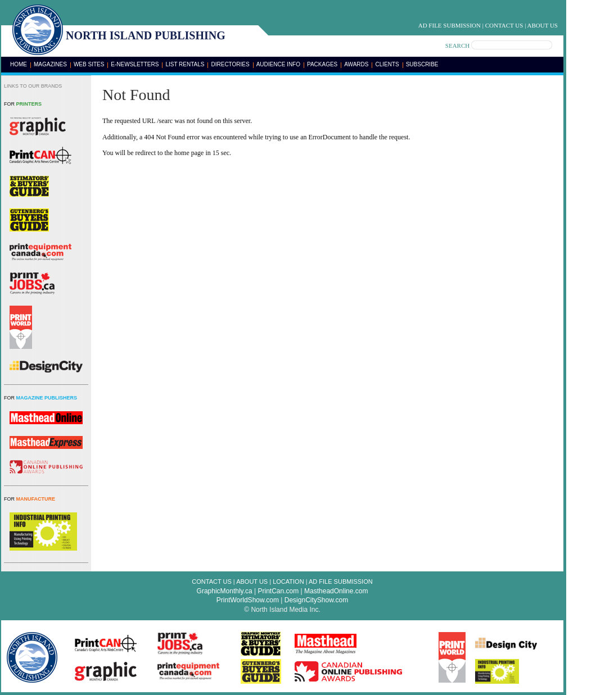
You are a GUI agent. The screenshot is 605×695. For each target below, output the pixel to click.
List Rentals (184, 64)
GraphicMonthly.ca (224, 591)
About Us (542, 25)
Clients (387, 64)
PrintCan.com (278, 591)
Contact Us (504, 25)
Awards (356, 64)
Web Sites (89, 64)
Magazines (50, 64)
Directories (230, 64)
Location (288, 581)
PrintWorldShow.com (247, 600)
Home (18, 64)
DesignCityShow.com (316, 600)
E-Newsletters (135, 64)
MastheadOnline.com (336, 591)
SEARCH (457, 45)
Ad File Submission (449, 25)
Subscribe (422, 64)
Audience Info (278, 64)
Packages (322, 64)
